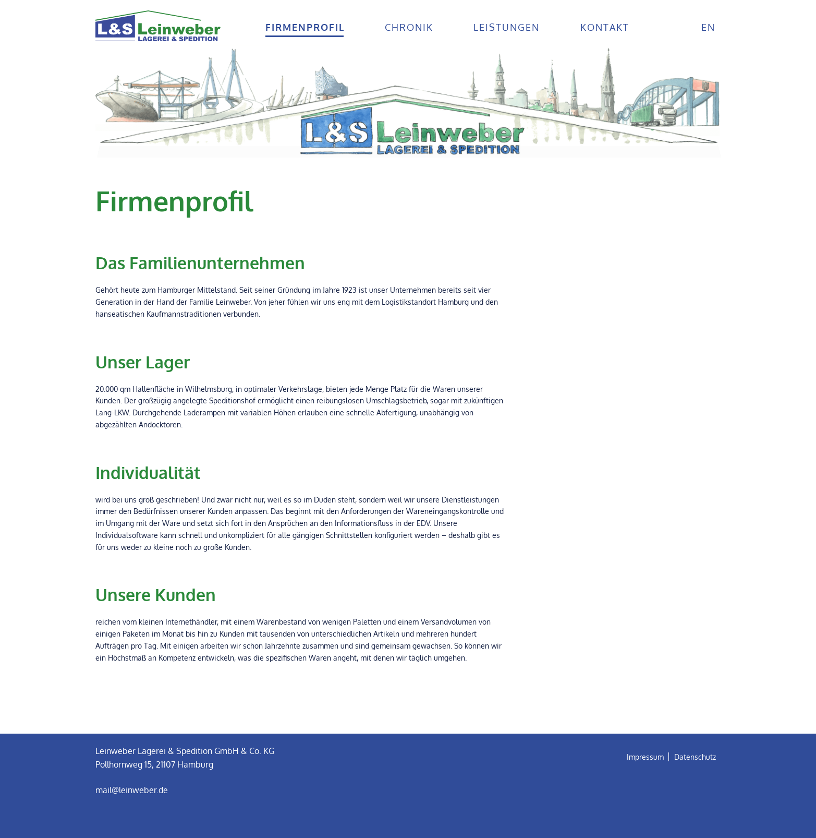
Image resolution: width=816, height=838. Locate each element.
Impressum (645, 756)
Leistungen (506, 27)
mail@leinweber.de (131, 790)
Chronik (409, 27)
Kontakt (604, 27)
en (708, 27)
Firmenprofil (305, 27)
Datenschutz (695, 756)
